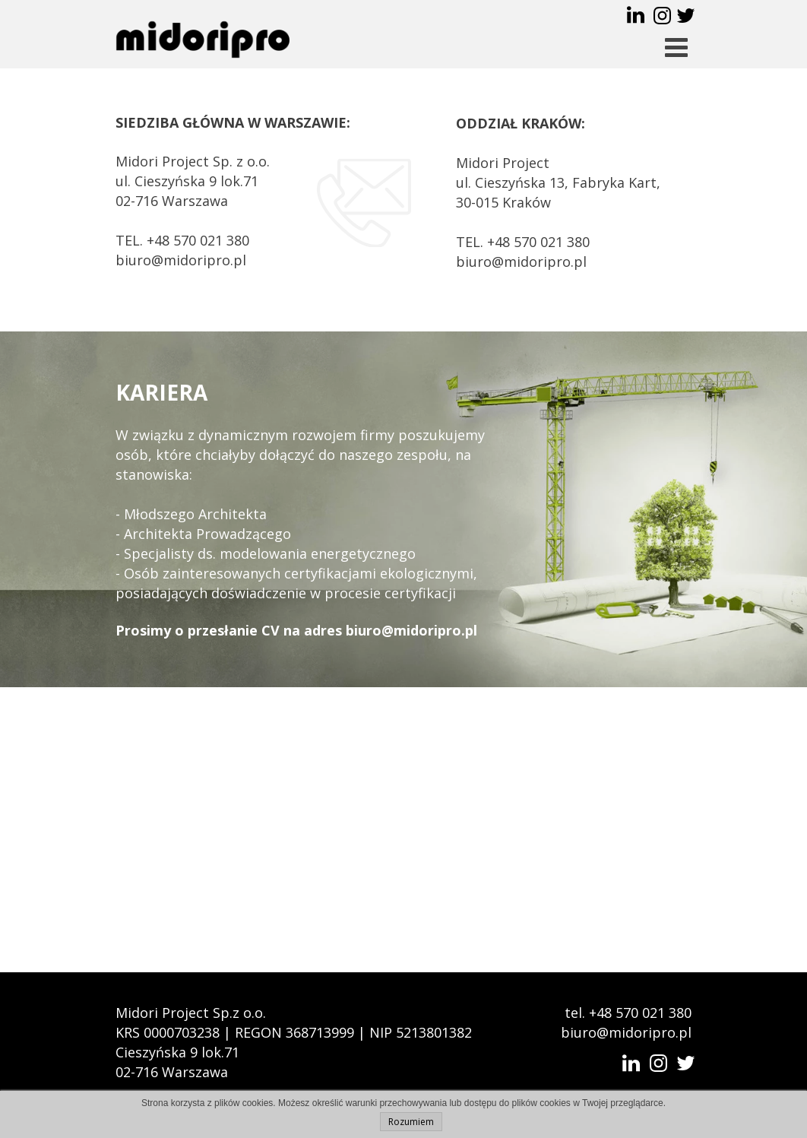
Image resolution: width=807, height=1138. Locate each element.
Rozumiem (411, 1121)
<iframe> (403, 829)
